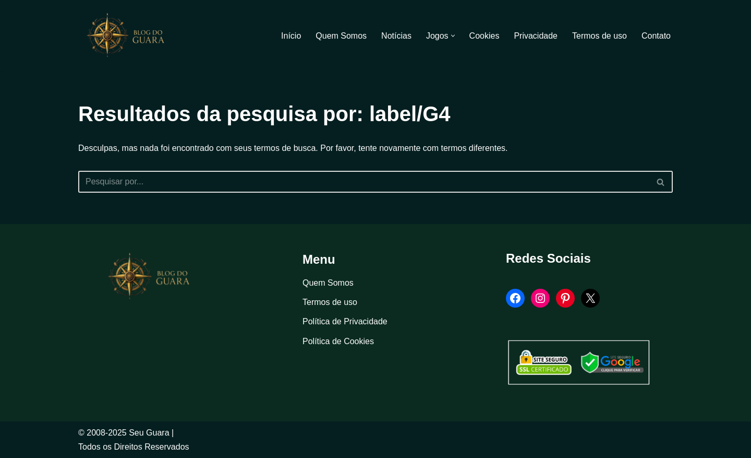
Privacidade (536, 35)
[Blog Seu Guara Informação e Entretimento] (130, 35)
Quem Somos (341, 35)
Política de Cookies (338, 341)
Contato (656, 35)
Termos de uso (599, 35)
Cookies (484, 35)
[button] (453, 36)
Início (291, 35)
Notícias (396, 35)
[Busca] (363, 182)
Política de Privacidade (344, 321)
